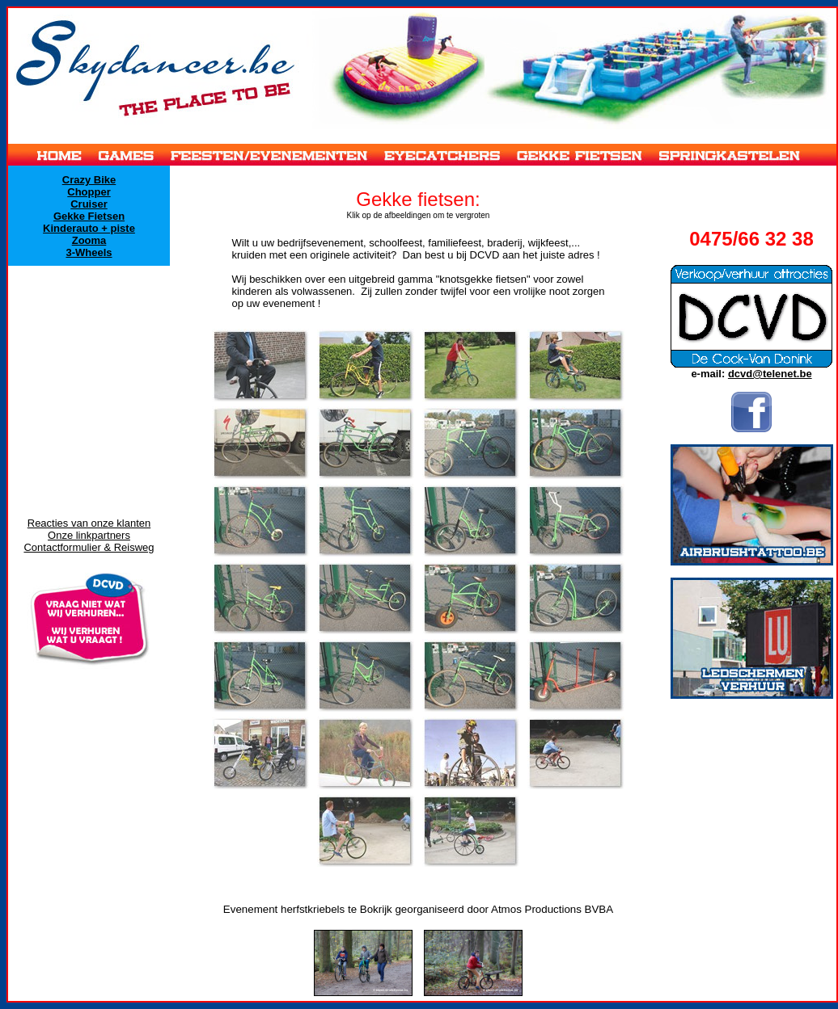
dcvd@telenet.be (770, 374)
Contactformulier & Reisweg (88, 547)
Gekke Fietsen (89, 216)
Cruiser (89, 204)
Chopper (88, 192)
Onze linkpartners (89, 535)
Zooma (89, 240)
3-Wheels (89, 252)
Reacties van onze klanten (89, 523)
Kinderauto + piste (89, 228)
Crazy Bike (89, 180)
